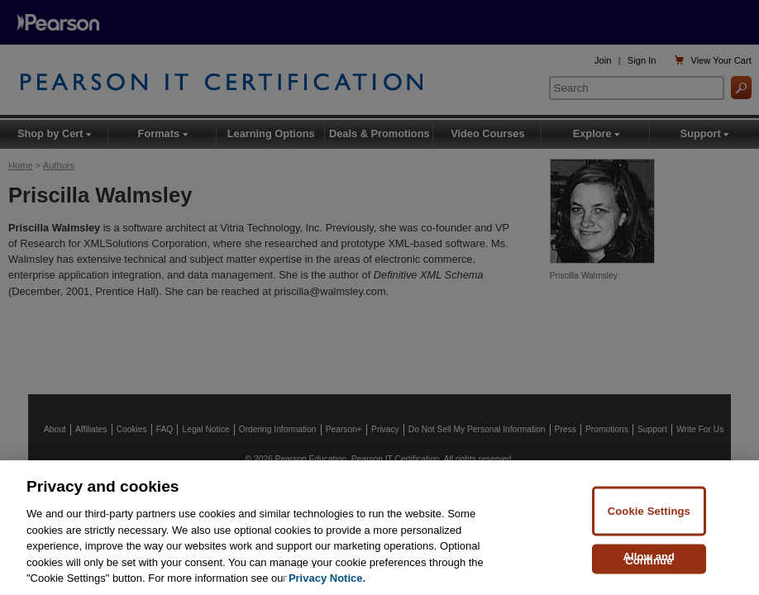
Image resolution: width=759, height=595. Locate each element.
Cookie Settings (649, 512)
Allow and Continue (649, 559)
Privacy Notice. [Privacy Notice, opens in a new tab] (327, 580)
